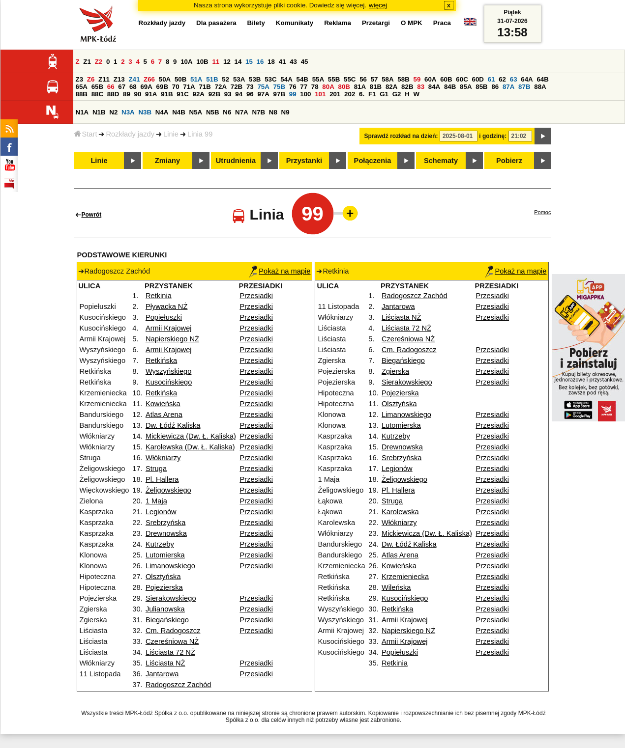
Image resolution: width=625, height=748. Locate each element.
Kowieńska (163, 404)
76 (293, 86)
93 (228, 94)
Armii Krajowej (169, 328)
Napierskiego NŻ (172, 339)
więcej (378, 5)
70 (175, 86)
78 (315, 86)
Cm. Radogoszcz (173, 631)
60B (446, 79)
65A (82, 86)
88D (113, 94)
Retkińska (161, 360)
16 (260, 61)
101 (320, 94)
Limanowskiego (170, 566)
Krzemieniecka (405, 577)
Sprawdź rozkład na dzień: (401, 136)
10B (202, 61)
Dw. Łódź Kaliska (173, 425)
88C (97, 94)
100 (305, 94)
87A (508, 86)
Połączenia (372, 161)
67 (121, 86)
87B (524, 86)
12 (227, 61)
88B (82, 94)
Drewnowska (166, 533)
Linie (171, 134)
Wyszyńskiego (169, 371)
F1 (372, 94)
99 (293, 94)
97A (263, 94)
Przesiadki (256, 296)
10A (186, 61)
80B (344, 86)
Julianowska (165, 609)
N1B (99, 112)
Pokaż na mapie (279, 271)
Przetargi (376, 23)
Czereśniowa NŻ (172, 641)
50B (180, 79)
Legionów (161, 512)
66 (111, 86)
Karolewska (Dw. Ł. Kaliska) (190, 447)
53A (239, 79)
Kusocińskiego (169, 382)
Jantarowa (162, 674)
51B (212, 79)
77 (303, 86)
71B (204, 86)
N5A (196, 112)
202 (349, 94)
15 (249, 61)
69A (146, 86)
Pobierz (509, 161)
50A (165, 79)
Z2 (99, 61)
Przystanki (304, 161)
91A (151, 94)
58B (403, 79)
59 (417, 79)
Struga (156, 468)
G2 (396, 94)
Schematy (441, 161)
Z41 (134, 79)
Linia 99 (199, 134)
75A (263, 86)
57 (374, 79)
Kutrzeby (160, 544)
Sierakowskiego (171, 598)
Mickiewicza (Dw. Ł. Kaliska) (191, 436)
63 (513, 79)
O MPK (411, 23)
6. (361, 94)
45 (304, 61)
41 (282, 61)
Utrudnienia (236, 161)
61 (491, 79)
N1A (82, 112)
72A (221, 86)
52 (225, 79)
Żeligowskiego (168, 490)
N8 (273, 112)
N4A (162, 112)
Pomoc (542, 212)
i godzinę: (492, 136)
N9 (285, 112)
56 (363, 79)
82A (391, 86)
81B (376, 86)
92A (199, 94)
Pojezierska (164, 587)
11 (215, 61)
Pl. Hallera (162, 479)
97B (279, 94)
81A (360, 86)
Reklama (337, 23)
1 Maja (156, 501)
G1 (384, 94)
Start (85, 134)
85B (481, 86)
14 (238, 61)
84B (450, 86)
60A (430, 79)
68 (133, 86)
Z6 (91, 79)
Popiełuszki (164, 317)
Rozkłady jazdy (130, 134)
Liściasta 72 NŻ (170, 652)
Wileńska (396, 587)
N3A (128, 112)
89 (126, 94)
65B (97, 86)
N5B (212, 112)
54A (286, 79)
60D (478, 79)
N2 (113, 112)
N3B (144, 112)
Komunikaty (294, 23)
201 (334, 94)
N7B (258, 112)
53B (255, 79)
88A (540, 86)
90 (138, 94)
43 (293, 61)
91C (182, 94)
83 (420, 86)
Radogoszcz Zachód (178, 685)
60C (462, 79)
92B (214, 94)
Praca (442, 23)
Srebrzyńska (165, 522)
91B (167, 94)
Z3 (80, 79)
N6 (227, 112)
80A (328, 86)
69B (162, 86)
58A (387, 79)
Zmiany (167, 161)
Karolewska (400, 512)
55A (318, 79)
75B (279, 86)
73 (250, 86)
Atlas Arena (164, 414)
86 (495, 86)
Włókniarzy (163, 458)
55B (334, 79)
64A (527, 79)
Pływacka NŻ (167, 306)
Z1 (87, 61)
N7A (241, 112)
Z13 (119, 79)
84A (434, 86)
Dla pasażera (216, 23)
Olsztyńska (163, 577)
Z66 (149, 79)
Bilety (256, 23)
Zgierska (395, 371)
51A (196, 79)
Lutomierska (165, 555)
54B (302, 79)
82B (407, 86)
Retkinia (159, 296)
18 (271, 61)
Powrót (92, 214)
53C (270, 79)
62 (502, 79)
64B (542, 79)
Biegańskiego (167, 620)
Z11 (104, 79)
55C (350, 79)
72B (236, 86)
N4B (178, 112)
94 (238, 94)
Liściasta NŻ (165, 663)
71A (189, 86)
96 (250, 94)
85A (466, 86)
